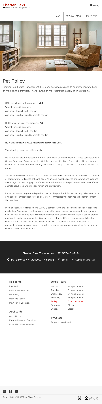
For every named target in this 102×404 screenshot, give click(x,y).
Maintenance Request (19, 290)
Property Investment (61, 322)
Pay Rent (13, 286)
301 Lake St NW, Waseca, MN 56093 (32, 259)
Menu (96, 5)
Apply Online (15, 316)
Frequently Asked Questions (22, 320)
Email (64, 259)
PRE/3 (21, 397)
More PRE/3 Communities (21, 324)
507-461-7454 (71, 253)
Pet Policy (14, 294)
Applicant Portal (85, 259)
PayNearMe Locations (20, 303)
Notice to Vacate (17, 298)
